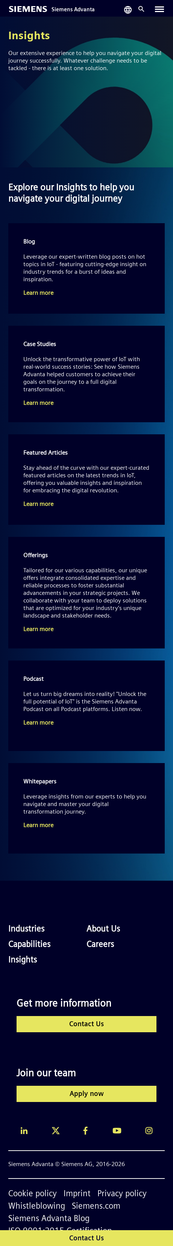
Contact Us (86, 1024)
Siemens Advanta (73, 10)
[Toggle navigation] (159, 9)
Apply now (87, 1094)
